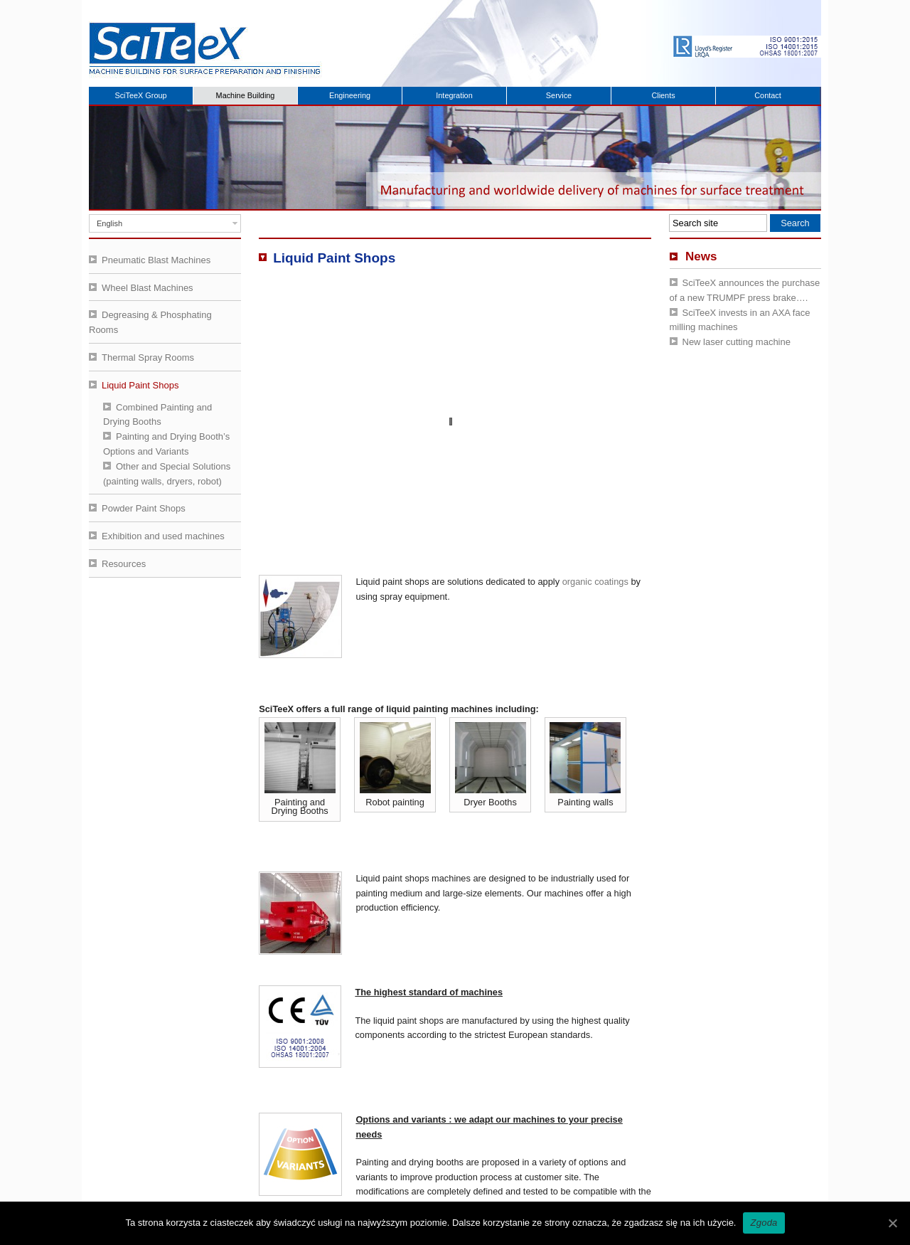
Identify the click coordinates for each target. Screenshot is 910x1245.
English (109, 223)
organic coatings (595, 581)
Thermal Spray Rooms (148, 357)
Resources (124, 563)
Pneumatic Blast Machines (156, 260)
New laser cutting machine (736, 342)
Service (559, 95)
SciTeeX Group (140, 95)
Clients (663, 95)
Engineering (349, 95)
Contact (767, 95)
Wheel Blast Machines (147, 287)
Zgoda (763, 1222)
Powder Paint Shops (144, 508)
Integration (454, 95)
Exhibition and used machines (163, 536)
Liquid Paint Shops (140, 385)
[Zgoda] (892, 1223)
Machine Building (245, 95)
